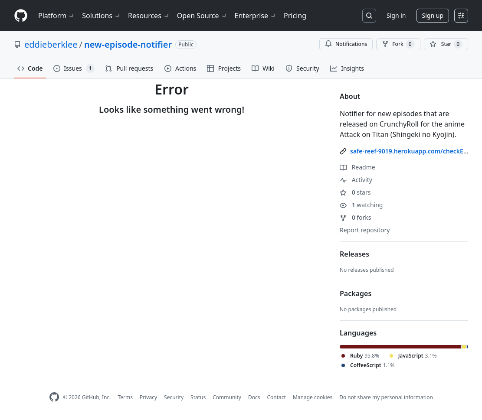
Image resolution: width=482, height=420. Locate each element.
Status (198, 397)
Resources (149, 15)
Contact (276, 397)
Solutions (101, 15)
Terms (125, 397)
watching (361, 205)
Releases (354, 254)
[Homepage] (21, 16)
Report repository (365, 230)
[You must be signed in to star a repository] (446, 44)
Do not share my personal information (386, 397)
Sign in (396, 15)
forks (355, 217)
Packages (355, 293)
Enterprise (256, 15)
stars (355, 192)
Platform (56, 15)
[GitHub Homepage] (54, 397)
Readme (357, 167)
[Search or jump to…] (369, 15)
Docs (254, 397)
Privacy (148, 397)
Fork (398, 44)
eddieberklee (51, 44)
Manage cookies (312, 397)
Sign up (432, 15)
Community (227, 397)
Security (174, 397)
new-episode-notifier (128, 44)
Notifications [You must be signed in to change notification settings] (346, 44)
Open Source (202, 15)
